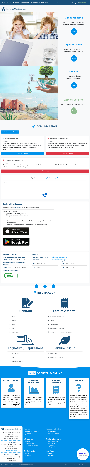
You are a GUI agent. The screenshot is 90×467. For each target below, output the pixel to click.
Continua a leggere (22, 153)
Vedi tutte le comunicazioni (10, 132)
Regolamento (53, 353)
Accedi (74, 58)
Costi (12, 328)
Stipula (12, 316)
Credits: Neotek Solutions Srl (83, 464)
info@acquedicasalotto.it (22, 2)
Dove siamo (51, 455)
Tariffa (12, 357)
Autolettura (28, 455)
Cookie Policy (74, 464)
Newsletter (51, 445)
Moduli (12, 324)
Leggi (73, 111)
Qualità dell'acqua (53, 441)
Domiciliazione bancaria (56, 316)
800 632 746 (83, 3)
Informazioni (14, 353)
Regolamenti (14, 332)
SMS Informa (51, 443)
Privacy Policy (68, 464)
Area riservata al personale (40, 2)
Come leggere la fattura (56, 328)
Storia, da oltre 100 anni (32, 431)
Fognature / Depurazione (32, 445)
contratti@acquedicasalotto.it (60, 259)
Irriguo (27, 447)
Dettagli (74, 31)
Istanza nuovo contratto (56, 357)
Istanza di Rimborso (16, 361)
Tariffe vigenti (53, 324)
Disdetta (12, 320)
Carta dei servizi (29, 435)
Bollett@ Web (51, 447)
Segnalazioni (51, 453)
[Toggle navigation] (86, 8)
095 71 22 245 (7, 2)
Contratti (27, 441)
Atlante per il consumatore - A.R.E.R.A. (60, 332)
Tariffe (51, 320)
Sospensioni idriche (53, 433)
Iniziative (50, 435)
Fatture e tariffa (29, 443)
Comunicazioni (52, 431)
